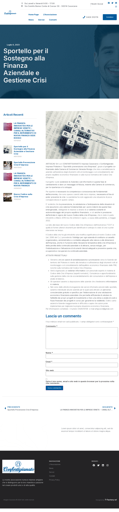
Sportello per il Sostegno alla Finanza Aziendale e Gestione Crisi (24, 150)
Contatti (53, 20)
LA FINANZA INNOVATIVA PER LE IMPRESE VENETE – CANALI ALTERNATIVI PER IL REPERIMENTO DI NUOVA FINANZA (25, 179)
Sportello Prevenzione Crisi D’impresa (24, 163)
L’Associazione (50, 14)
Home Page (33, 14)
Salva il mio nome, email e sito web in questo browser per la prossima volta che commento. (80, 385)
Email (49, 364)
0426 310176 (91, 17)
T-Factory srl (111, 503)
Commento (51, 326)
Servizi (41, 20)
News (31, 20)
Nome (49, 355)
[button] (109, 17)
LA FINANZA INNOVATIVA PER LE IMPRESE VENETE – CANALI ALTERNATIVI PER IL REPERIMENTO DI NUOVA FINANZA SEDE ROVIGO (25, 130)
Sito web (50, 373)
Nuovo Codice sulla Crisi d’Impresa (23, 195)
